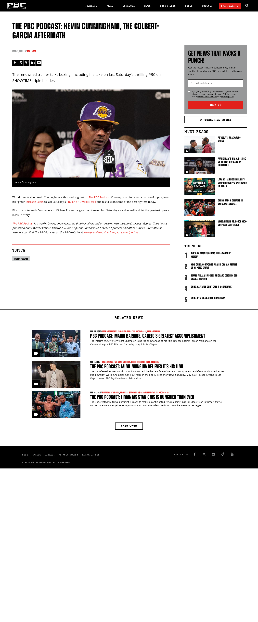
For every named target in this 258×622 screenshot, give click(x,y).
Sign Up (216, 105)
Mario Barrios (153, 331)
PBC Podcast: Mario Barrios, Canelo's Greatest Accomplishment (147, 336)
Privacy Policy (68, 455)
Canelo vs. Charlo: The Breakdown (208, 298)
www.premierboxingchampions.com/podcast (111, 232)
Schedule (129, 6)
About (26, 455)
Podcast (207, 6)
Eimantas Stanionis (110, 392)
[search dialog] (247, 5)
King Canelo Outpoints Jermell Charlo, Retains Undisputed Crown (214, 266)
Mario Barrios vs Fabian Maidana (116, 331)
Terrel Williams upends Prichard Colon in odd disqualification (214, 277)
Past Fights (168, 6)
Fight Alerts (229, 6)
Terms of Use (91, 455)
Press (189, 6)
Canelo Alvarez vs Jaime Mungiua (116, 362)
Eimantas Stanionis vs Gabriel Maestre (137, 392)
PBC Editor (31, 51)
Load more (129, 426)
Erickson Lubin (35, 202)
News (147, 6)
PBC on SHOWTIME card (81, 202)
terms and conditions (207, 96)
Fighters (91, 6)
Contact (50, 455)
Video (109, 6)
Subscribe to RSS (216, 120)
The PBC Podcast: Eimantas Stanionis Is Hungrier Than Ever (142, 397)
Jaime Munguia (152, 362)
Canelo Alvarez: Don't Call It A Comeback (211, 286)
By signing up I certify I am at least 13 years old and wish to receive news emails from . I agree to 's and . (215, 94)
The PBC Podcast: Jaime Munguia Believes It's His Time (137, 366)
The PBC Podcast (99, 197)
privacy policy (227, 96)
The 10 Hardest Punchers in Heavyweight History (211, 255)
